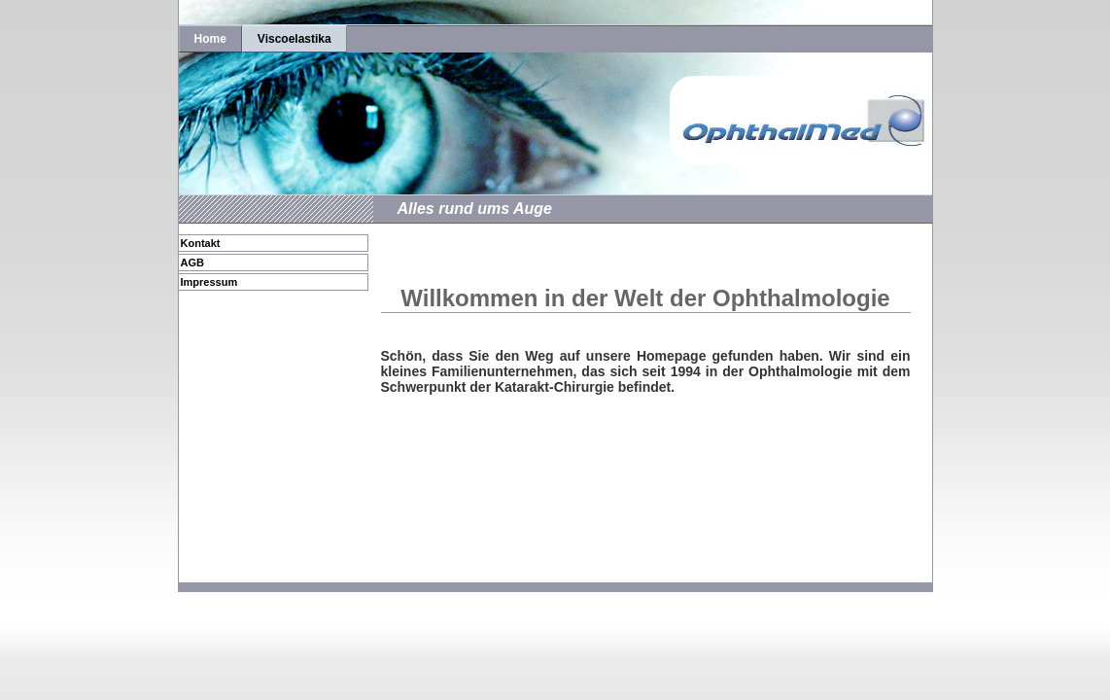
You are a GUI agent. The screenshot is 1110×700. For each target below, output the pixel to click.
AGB (192, 262)
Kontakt (201, 243)
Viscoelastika (294, 39)
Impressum (209, 282)
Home (210, 39)
